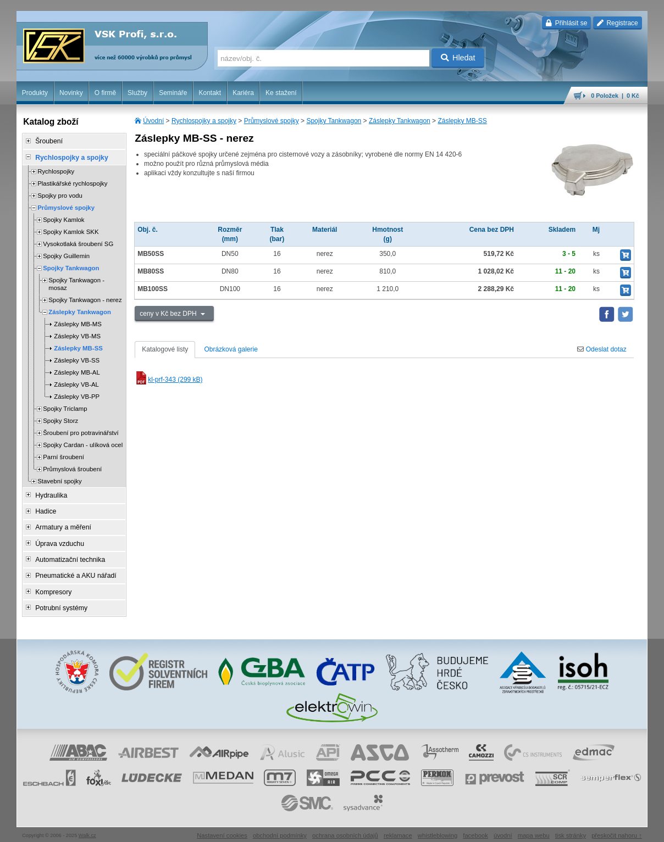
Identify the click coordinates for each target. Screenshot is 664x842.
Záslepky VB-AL (76, 383)
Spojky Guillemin (66, 255)
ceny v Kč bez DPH (169, 313)
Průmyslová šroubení (72, 468)
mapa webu (534, 828)
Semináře (173, 93)
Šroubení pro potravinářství (80, 431)
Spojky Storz (60, 419)
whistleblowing (437, 828)
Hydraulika (49, 494)
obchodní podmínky (280, 828)
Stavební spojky (59, 480)
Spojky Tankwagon (333, 121)
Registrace (617, 23)
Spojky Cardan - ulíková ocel (83, 443)
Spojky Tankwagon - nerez (84, 298)
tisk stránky (570, 828)
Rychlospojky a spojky (203, 121)
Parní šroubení (63, 456)
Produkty (35, 93)
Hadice (44, 509)
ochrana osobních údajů (345, 828)
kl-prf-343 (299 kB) (168, 379)
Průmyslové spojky (271, 121)
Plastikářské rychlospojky (72, 182)
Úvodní (153, 121)
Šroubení (47, 141)
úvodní (503, 828)
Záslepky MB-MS (78, 323)
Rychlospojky (55, 170)
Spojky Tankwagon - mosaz (76, 283)
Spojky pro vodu (59, 194)
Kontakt (209, 93)
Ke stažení (281, 93)
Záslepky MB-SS (462, 121)
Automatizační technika (68, 555)
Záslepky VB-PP (76, 395)
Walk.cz (87, 828)
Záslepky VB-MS (77, 335)
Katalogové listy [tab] (165, 349)
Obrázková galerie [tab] (230, 349)
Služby (137, 93)
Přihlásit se (566, 23)
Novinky (71, 93)
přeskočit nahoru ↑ (616, 828)
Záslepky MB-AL (77, 371)
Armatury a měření (61, 524)
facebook (475, 828)
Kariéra (243, 93)
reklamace (398, 828)
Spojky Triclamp (65, 407)
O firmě (105, 93)
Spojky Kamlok (63, 218)
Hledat (458, 57)
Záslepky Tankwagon (399, 121)
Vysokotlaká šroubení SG (78, 242)
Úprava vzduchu (58, 540)
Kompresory (52, 586)
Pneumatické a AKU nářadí (73, 571)
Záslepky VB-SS (76, 359)
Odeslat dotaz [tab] (601, 349)
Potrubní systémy (59, 601)
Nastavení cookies (222, 828)
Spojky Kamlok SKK (70, 230)
